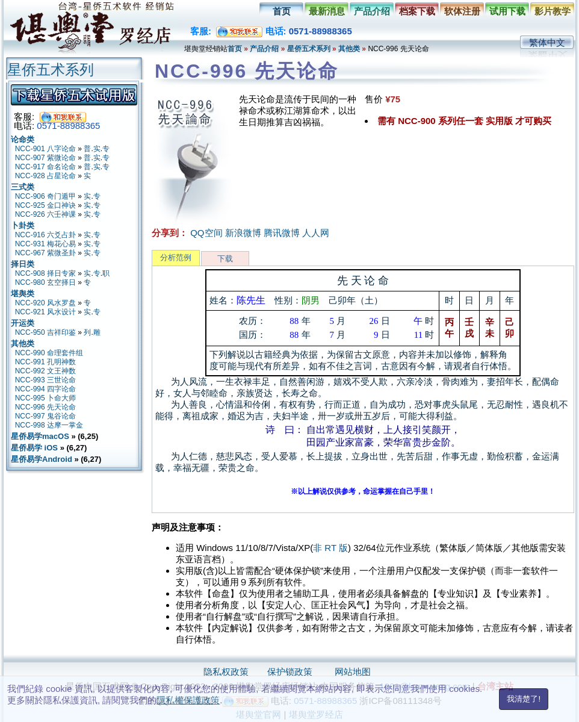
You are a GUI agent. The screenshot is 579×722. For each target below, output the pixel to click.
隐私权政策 (226, 672)
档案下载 (417, 11)
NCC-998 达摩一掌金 (49, 425)
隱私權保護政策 (188, 700)
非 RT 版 (330, 548)
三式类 (22, 186)
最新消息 (327, 11)
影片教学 (552, 11)
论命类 (22, 139)
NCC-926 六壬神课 (45, 214)
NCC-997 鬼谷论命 (45, 416)
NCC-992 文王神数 (45, 371)
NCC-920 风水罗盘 (45, 303)
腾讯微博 (282, 233)
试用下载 (507, 11)
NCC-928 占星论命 (45, 176)
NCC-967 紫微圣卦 (45, 253)
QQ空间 (206, 233)
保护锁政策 (289, 672)
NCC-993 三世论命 (45, 380)
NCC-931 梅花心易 (45, 244)
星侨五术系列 (308, 49)
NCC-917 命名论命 (45, 167)
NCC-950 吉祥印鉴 (45, 332)
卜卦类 (22, 225)
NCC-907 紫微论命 (45, 158)
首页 (282, 11)
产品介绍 (372, 11)
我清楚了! (523, 698)
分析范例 (175, 257)
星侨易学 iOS (34, 447)
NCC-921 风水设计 (45, 312)
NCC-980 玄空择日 (45, 282)
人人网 (315, 233)
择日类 (22, 264)
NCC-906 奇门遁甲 (45, 196)
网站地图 (353, 672)
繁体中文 (547, 42)
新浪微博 (243, 233)
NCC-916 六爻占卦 (45, 235)
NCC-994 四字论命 (45, 389)
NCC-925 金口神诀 (45, 205)
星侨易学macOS (40, 436)
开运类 (22, 323)
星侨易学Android (41, 459)
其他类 (349, 49)
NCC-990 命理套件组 (49, 353)
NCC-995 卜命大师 (45, 398)
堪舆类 (22, 293)
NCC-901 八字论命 (45, 149)
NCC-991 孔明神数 (45, 362)
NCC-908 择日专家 (45, 273)
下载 (225, 258)
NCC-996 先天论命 (45, 407)
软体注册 (462, 11)
